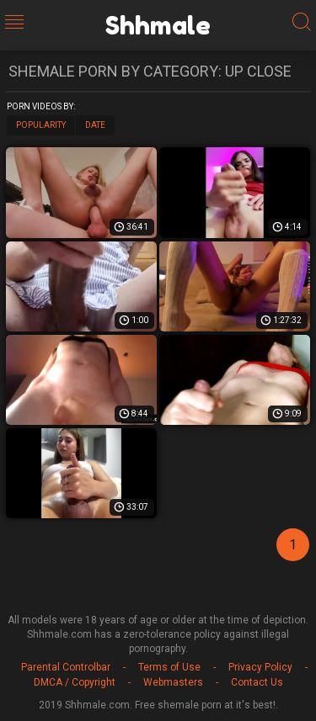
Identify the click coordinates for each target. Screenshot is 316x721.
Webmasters (173, 682)
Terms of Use (169, 667)
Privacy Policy (260, 667)
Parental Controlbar (65, 667)
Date (95, 125)
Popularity (41, 125)
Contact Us (257, 682)
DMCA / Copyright (74, 682)
